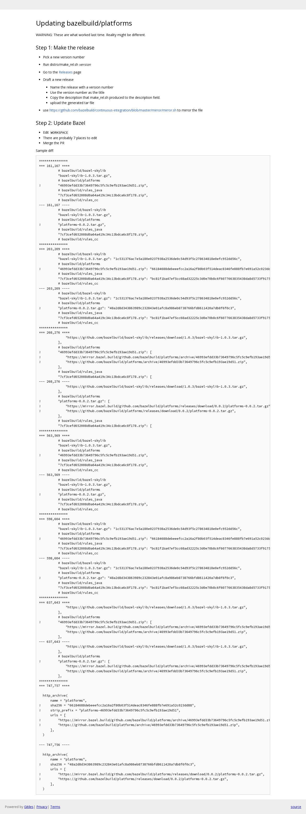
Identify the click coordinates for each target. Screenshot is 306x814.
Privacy (41, 806)
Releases (66, 72)
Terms (55, 806)
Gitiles (28, 806)
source (296, 806)
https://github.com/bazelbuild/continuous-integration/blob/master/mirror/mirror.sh (112, 110)
